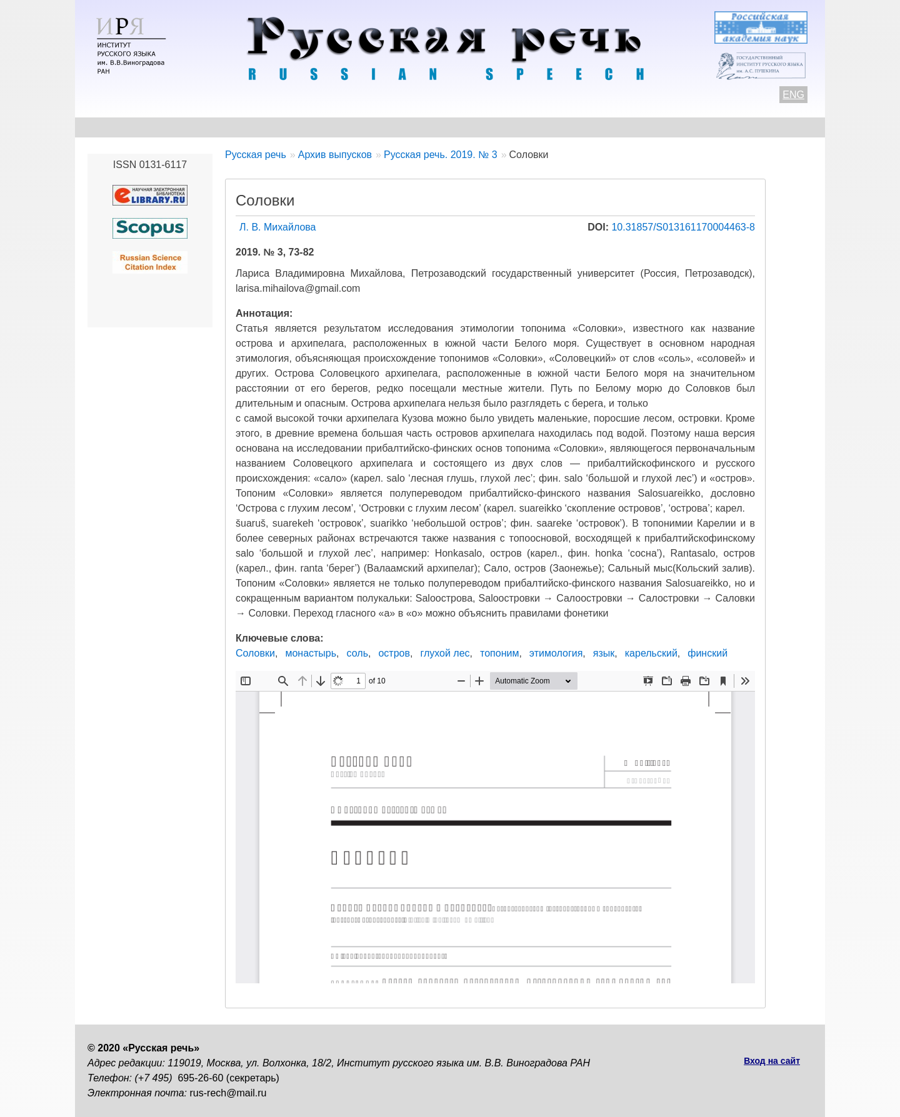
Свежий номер (342, 127)
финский (708, 653)
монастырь (310, 653)
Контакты (188, 127)
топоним (499, 653)
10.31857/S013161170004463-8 (683, 227)
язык (604, 653)
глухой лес (444, 653)
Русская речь (255, 154)
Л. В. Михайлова (277, 227)
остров (394, 653)
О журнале (114, 127)
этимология (555, 653)
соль (357, 653)
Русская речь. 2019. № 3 (441, 154)
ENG (793, 94)
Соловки (255, 653)
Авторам (259, 127)
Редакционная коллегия (569, 127)
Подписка (678, 127)
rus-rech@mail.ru (228, 1093)
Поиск (741, 127)
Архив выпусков (443, 127)
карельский (651, 653)
